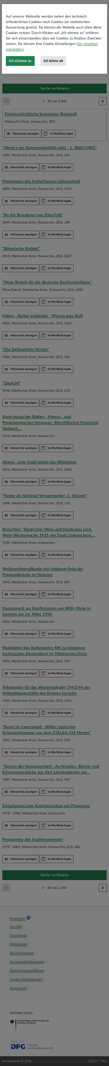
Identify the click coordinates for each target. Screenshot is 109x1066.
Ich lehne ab (53, 79)
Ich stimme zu (20, 79)
